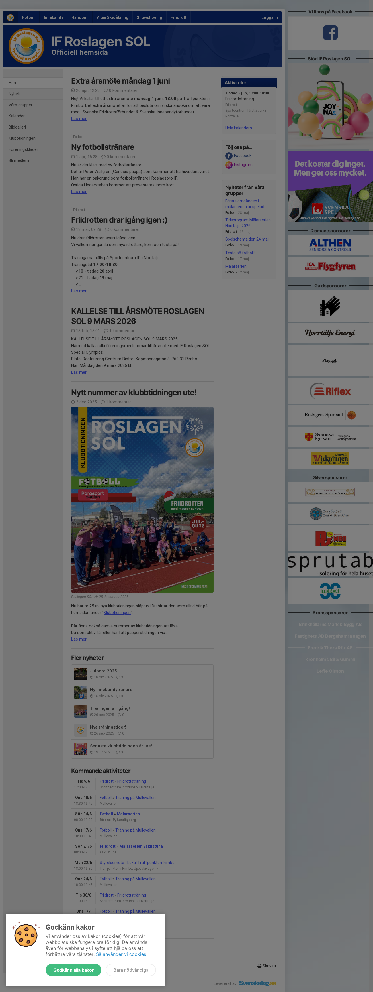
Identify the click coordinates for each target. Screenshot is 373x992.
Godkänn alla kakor (73, 970)
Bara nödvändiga (130, 970)
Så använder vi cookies (121, 954)
